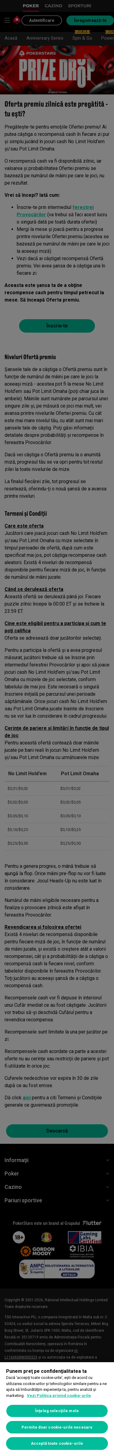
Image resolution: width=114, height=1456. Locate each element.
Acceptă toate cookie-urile (57, 1443)
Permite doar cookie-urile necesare (57, 1427)
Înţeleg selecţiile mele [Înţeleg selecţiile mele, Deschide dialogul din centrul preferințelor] (57, 1410)
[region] (57, 1409)
